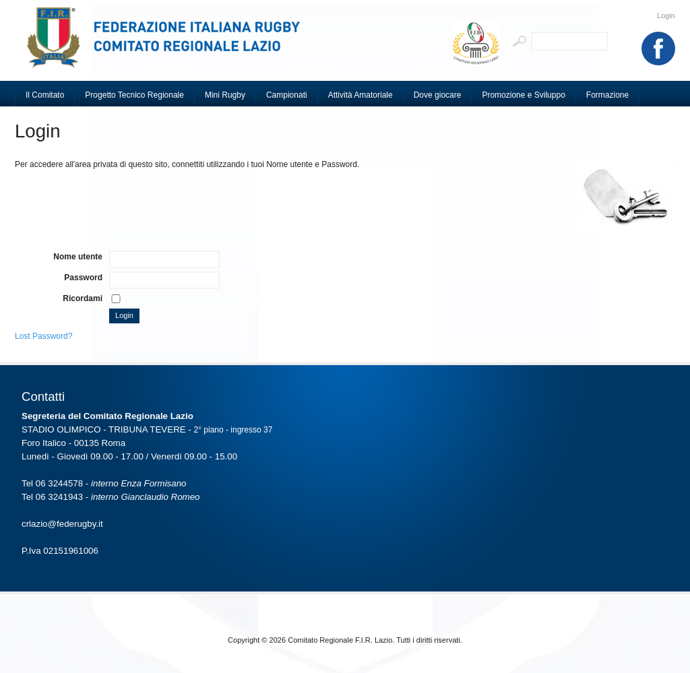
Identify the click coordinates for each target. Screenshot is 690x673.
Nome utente (77, 256)
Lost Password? (43, 336)
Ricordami (82, 298)
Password (83, 277)
